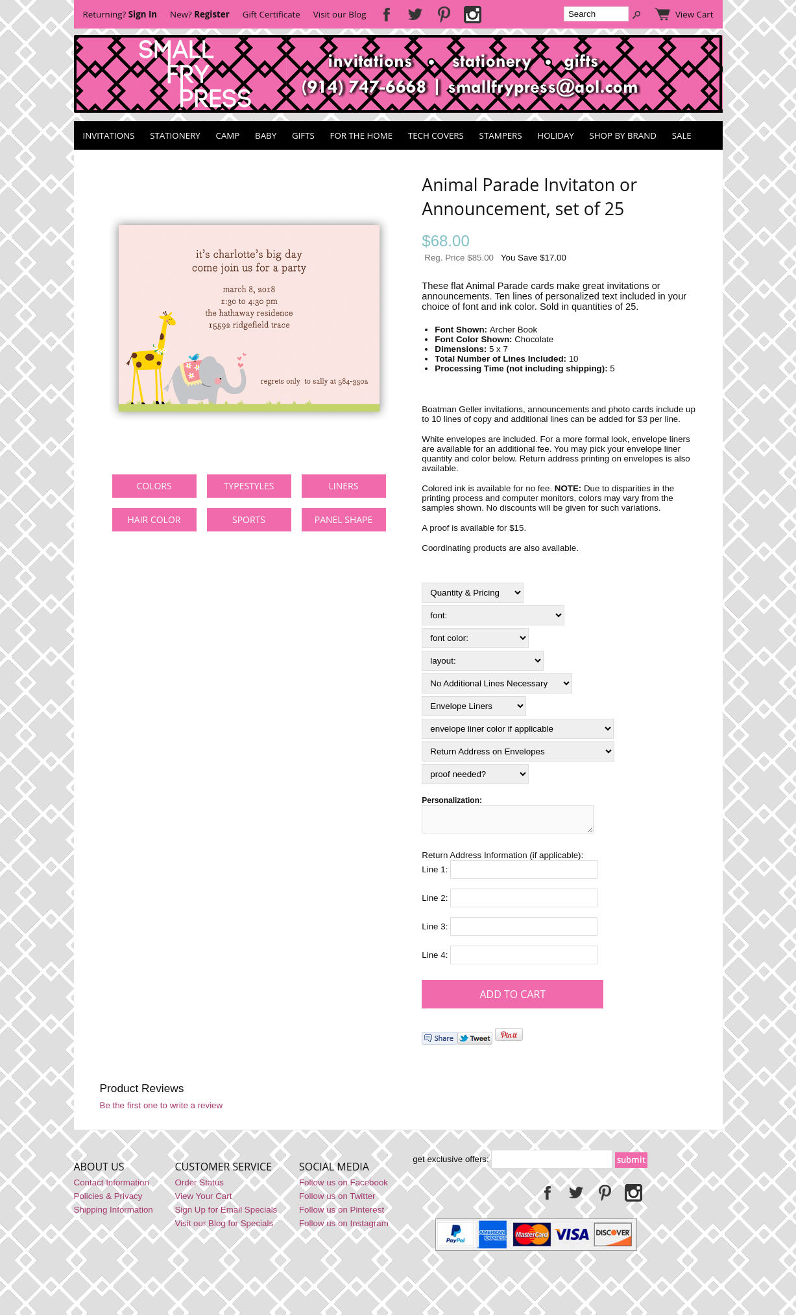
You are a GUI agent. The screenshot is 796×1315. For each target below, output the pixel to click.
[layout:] (483, 661)
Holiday (555, 135)
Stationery (175, 135)
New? (200, 14)
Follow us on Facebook (343, 1186)
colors (153, 486)
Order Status (199, 1186)
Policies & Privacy (108, 1200)
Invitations (109, 135)
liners (344, 486)
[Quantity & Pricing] (473, 593)
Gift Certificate (271, 14)
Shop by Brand (622, 135)
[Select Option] (497, 683)
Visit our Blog (340, 14)
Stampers (500, 135)
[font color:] (475, 638)
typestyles (249, 486)
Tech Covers (436, 135)
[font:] (493, 615)
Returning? (120, 14)
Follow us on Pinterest (341, 1213)
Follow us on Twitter (337, 1200)
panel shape (344, 519)
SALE (682, 135)
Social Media (334, 1170)
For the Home (361, 135)
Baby (265, 135)
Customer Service (223, 1170)
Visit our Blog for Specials (224, 1227)
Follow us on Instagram (344, 1227)
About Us (99, 1170)
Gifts (303, 135)
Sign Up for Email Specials (226, 1213)
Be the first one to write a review (161, 1109)
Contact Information (111, 1186)
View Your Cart (203, 1200)
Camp (228, 135)
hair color (154, 519)
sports (248, 519)
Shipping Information (113, 1213)
